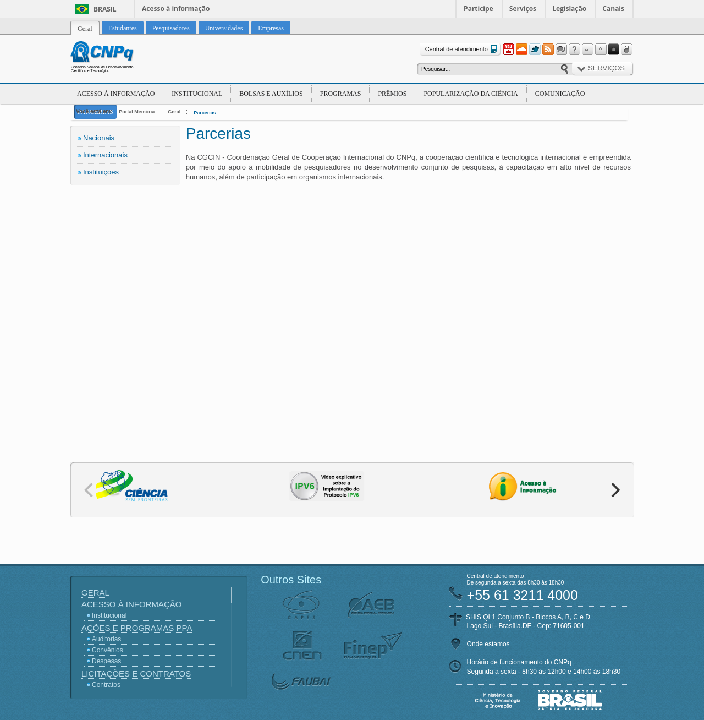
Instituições (101, 172)
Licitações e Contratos (136, 673)
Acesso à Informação (116, 93)
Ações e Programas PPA (136, 627)
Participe (478, 8)
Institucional (197, 93)
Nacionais (98, 138)
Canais (613, 8)
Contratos (106, 685)
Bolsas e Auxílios (270, 93)
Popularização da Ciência (471, 93)
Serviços (522, 8)
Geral (174, 111)
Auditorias (106, 639)
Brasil (105, 9)
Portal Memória (137, 111)
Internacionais (105, 155)
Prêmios (392, 93)
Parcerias (205, 113)
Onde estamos (488, 644)
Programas (340, 93)
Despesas (106, 661)
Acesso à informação (176, 8)
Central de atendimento (462, 49)
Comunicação (560, 93)
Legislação (569, 8)
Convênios (107, 650)
